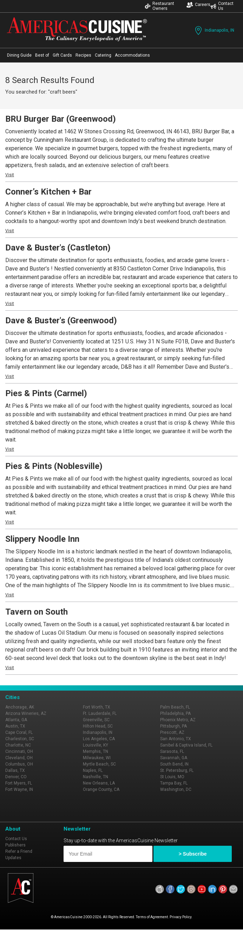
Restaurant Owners (159, 6)
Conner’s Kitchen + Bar (48, 192)
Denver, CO (16, 776)
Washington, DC (175, 789)
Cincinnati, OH (19, 751)
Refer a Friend (18, 851)
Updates (13, 857)
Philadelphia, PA (175, 713)
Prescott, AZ (172, 732)
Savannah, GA (173, 757)
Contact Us (222, 6)
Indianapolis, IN (213, 30)
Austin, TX (15, 726)
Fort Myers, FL (18, 783)
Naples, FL (93, 770)
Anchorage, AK (19, 707)
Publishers (15, 845)
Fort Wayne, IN (19, 789)
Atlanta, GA (16, 719)
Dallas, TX (15, 770)
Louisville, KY (95, 745)
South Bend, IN (174, 764)
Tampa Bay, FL (174, 783)
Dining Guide (19, 55)
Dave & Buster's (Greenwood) (61, 320)
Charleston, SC (19, 738)
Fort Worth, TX (96, 707)
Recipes (83, 55)
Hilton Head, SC (98, 726)
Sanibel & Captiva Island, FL (186, 745)
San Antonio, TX (175, 738)
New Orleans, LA (99, 783)
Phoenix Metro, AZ (178, 719)
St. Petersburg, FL (176, 770)
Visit (9, 174)
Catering (103, 55)
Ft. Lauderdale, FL (100, 713)
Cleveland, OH (19, 757)
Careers (198, 4)
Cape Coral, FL (19, 732)
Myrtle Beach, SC (99, 764)
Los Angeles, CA (99, 738)
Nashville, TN (95, 776)
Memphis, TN (95, 751)
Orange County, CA (101, 789)
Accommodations (132, 55)
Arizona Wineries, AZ (25, 713)
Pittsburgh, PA (173, 726)
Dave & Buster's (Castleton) (58, 248)
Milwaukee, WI (97, 757)
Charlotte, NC (18, 745)
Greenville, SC (96, 719)
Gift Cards (62, 55)
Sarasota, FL (172, 751)
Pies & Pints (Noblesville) (54, 466)
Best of (42, 55)
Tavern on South (36, 612)
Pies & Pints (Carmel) (46, 393)
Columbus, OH (19, 764)
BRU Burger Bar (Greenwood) (60, 119)
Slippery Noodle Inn (42, 539)
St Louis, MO (172, 776)
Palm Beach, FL (175, 707)
